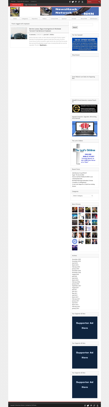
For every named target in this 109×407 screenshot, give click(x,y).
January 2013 (75, 308)
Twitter (72, 1)
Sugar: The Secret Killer (31, 4)
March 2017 (75, 297)
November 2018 (76, 272)
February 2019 (76, 267)
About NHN (84, 18)
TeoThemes (33, 405)
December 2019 (76, 261)
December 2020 (76, 259)
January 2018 (75, 284)
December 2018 (76, 270)
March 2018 (75, 280)
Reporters (35, 18)
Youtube (82, 1)
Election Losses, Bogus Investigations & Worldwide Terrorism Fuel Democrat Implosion (45, 30)
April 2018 (75, 278)
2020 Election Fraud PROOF (79, 173)
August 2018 (75, 274)
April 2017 (75, 295)
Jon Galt (46, 34)
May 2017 (74, 293)
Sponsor (64, 18)
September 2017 (76, 286)
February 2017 (76, 299)
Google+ (79, 1)
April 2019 (75, 263)
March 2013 (75, 304)
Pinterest (75, 1)
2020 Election (93, 18)
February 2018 (76, 282)
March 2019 (75, 265)
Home (15, 18)
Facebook (70, 1)
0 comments (32, 34)
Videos (45, 18)
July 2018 (74, 276)
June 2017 (74, 291)
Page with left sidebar (23, 1)
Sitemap (13, 1)
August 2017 (75, 287)
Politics (52, 34)
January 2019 (75, 269)
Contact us (33, 1)
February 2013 (76, 306)
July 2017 (74, 289)
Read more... (43, 45)
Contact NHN (54, 18)
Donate (74, 18)
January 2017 (75, 301)
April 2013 (75, 303)
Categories (25, 18)
